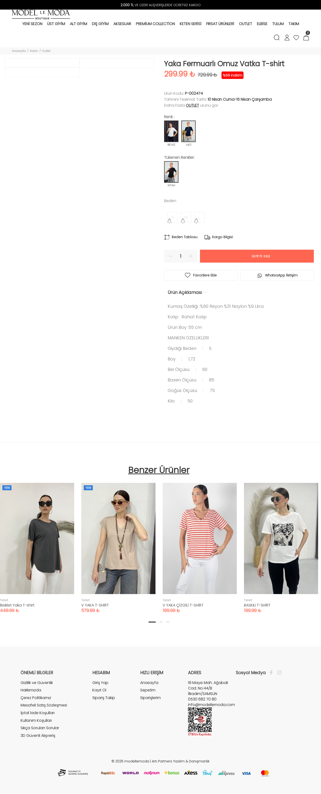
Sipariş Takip (103, 697)
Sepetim (147, 690)
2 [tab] (161, 622)
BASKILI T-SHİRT (257, 605)
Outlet (46, 51)
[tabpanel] (118, 543)
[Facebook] (272, 673)
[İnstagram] (278, 673)
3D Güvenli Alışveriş (38, 735)
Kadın (34, 51)
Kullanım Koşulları (36, 720)
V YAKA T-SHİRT (95, 605)
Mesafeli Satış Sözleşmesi (44, 705)
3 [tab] (167, 622)
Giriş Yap (100, 682)
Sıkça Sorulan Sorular (40, 728)
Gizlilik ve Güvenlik (37, 682)
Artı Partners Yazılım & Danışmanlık (181, 761)
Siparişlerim (150, 697)
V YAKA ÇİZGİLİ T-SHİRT (183, 605)
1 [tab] (152, 622)
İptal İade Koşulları (38, 713)
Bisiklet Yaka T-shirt (17, 605)
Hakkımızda (31, 690)
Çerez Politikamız (36, 697)
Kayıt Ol (99, 690)
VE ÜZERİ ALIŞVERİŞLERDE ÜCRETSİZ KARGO (161, 5)
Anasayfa (19, 51)
